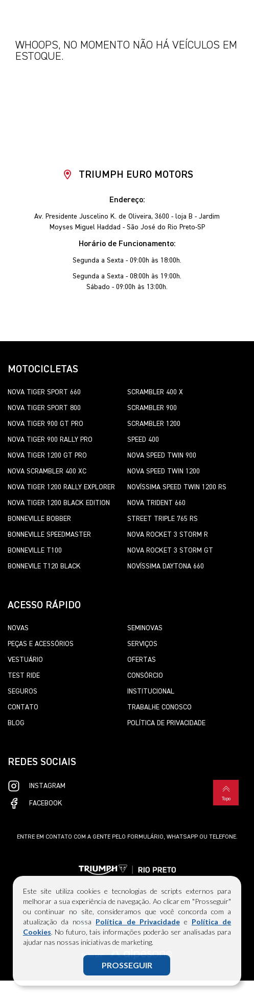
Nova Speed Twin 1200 (163, 471)
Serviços (142, 644)
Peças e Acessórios (41, 644)
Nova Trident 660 (156, 503)
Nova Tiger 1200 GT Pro (47, 455)
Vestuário (25, 659)
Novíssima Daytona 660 (165, 566)
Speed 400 (143, 439)
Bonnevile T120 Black (44, 566)
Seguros (22, 691)
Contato (23, 707)
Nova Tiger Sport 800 (44, 408)
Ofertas (141, 659)
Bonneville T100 (35, 550)
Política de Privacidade (137, 921)
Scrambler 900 (152, 408)
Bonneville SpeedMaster (49, 534)
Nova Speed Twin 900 (161, 455)
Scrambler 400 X (155, 392)
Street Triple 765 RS (162, 518)
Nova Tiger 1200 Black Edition (59, 503)
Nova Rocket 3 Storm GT (170, 550)
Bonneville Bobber (39, 518)
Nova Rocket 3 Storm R (167, 534)
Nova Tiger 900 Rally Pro (50, 439)
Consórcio (145, 675)
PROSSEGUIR (127, 965)
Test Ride (24, 675)
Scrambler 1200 (153, 423)
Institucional (150, 691)
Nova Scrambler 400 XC (47, 471)
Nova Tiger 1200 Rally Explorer (61, 487)
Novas (18, 628)
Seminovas (145, 628)
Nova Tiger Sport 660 (44, 392)
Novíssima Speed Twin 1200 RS (176, 487)
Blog (16, 723)
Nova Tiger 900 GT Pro (45, 423)
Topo (226, 792)
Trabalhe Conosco (159, 707)
